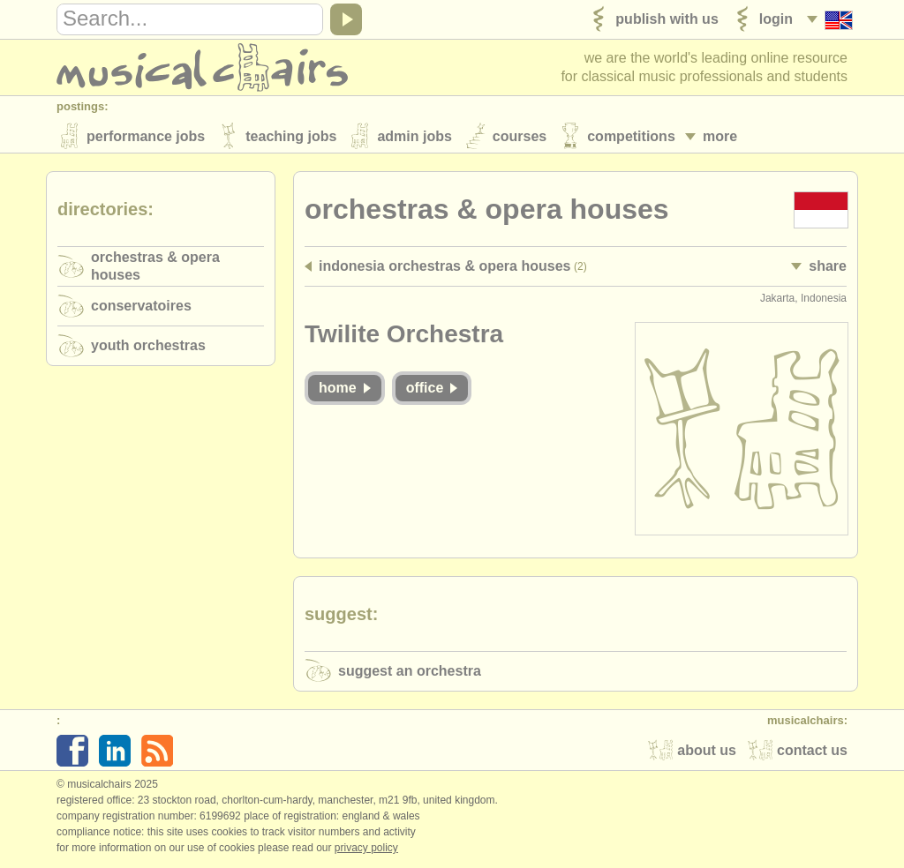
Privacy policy (366, 849)
